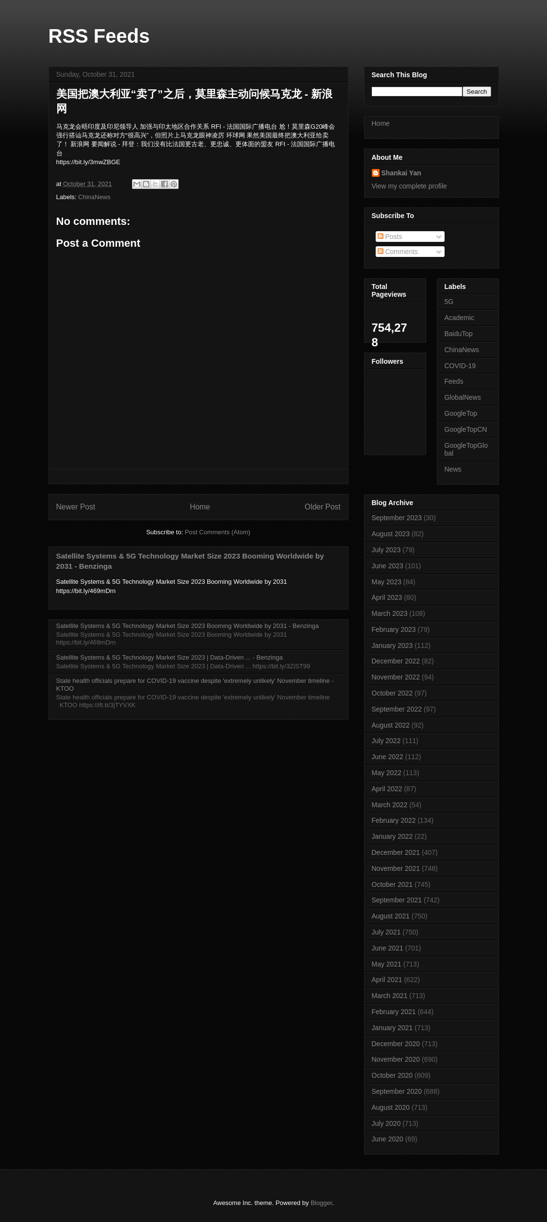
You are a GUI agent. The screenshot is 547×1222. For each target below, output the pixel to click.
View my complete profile (409, 186)
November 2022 (396, 677)
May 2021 (386, 964)
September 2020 (397, 1091)
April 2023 (387, 597)
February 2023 (394, 629)
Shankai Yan (401, 173)
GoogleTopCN (466, 429)
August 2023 (391, 534)
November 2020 (396, 1059)
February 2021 (394, 1012)
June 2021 (387, 948)
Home (200, 507)
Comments (398, 251)
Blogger (321, 1202)
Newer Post (76, 507)
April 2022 (387, 789)
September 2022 (397, 709)
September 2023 (397, 518)
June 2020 (387, 1139)
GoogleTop (461, 413)
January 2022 (392, 836)
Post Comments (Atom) (217, 532)
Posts (390, 236)
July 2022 (386, 741)
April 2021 (387, 980)
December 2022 (396, 661)
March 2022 (390, 805)
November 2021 (396, 868)
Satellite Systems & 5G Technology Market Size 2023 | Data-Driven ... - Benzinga (169, 657)
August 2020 (391, 1107)
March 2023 (390, 613)
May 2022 (386, 773)
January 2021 (392, 1028)
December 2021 (396, 852)
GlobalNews (463, 397)
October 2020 (392, 1075)
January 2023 (392, 645)
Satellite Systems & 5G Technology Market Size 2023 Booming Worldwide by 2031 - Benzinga (187, 625)
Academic (459, 318)
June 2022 (387, 757)
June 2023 (387, 566)
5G (449, 302)
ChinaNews (94, 197)
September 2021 (397, 900)
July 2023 (386, 550)
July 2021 (386, 932)
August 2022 (391, 725)
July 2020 (386, 1123)
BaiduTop (459, 334)
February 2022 (394, 820)
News (453, 469)
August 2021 (391, 916)
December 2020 (396, 1044)
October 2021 (392, 884)
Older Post (323, 507)
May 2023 (386, 582)
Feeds (454, 381)
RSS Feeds (99, 36)
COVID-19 (460, 366)
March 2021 (390, 996)
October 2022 (392, 693)
